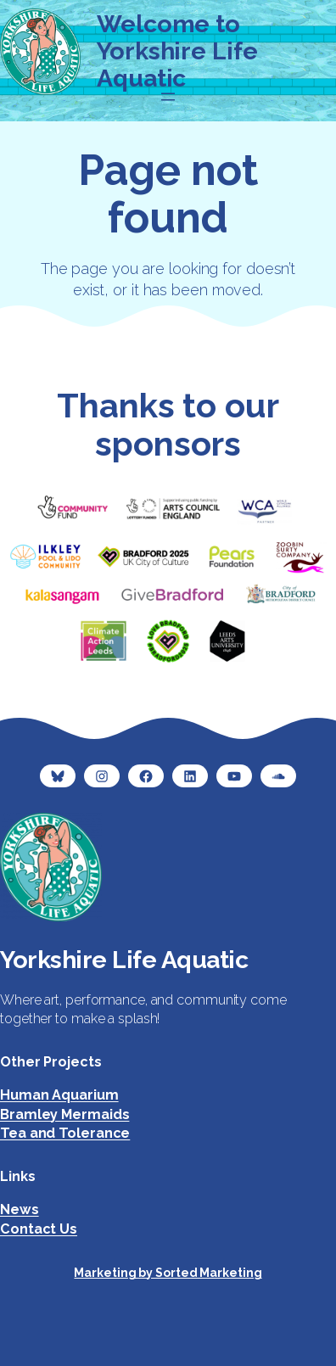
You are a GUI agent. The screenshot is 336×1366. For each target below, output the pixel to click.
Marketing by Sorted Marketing (167, 1272)
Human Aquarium (59, 1095)
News (19, 1209)
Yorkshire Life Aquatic (124, 959)
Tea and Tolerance (65, 1133)
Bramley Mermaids (64, 1114)
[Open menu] (168, 97)
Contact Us (38, 1229)
